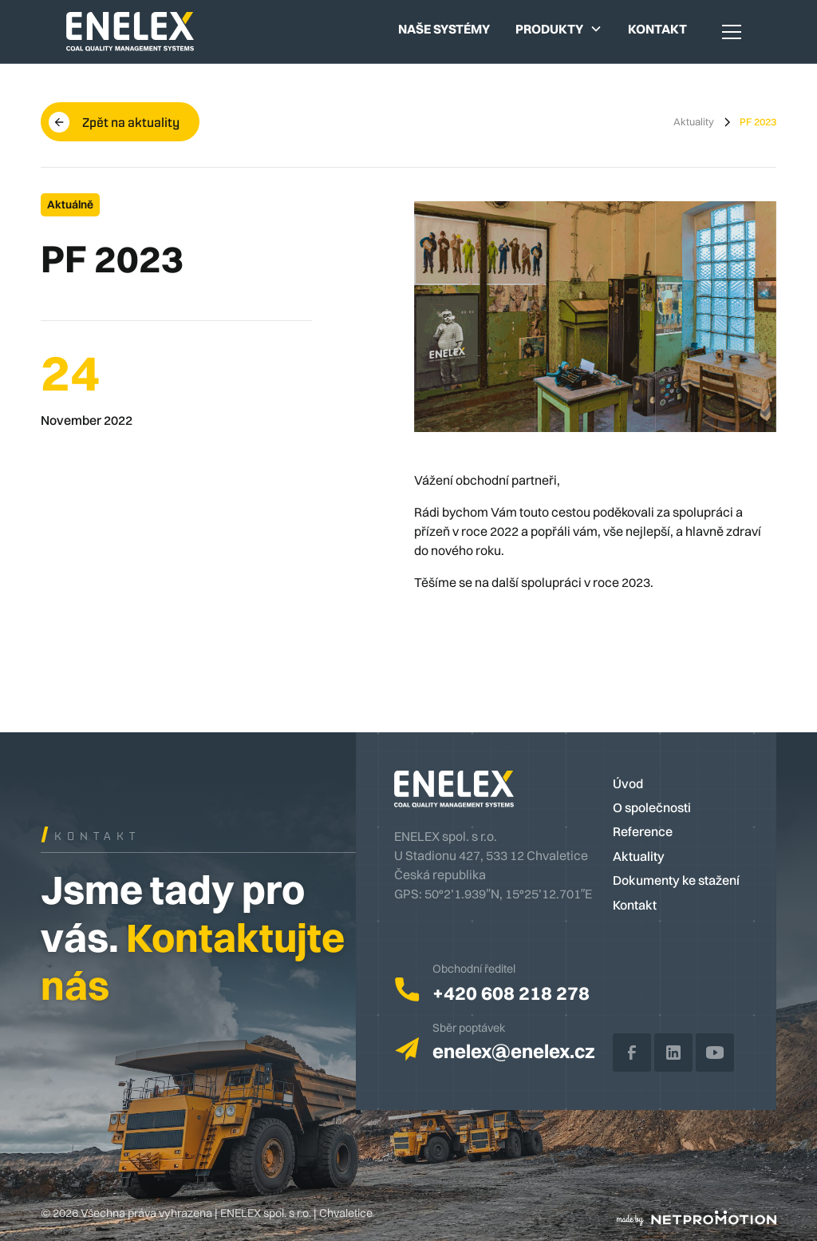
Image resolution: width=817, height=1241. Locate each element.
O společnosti (652, 807)
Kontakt (657, 29)
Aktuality (639, 856)
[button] (559, 29)
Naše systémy (444, 29)
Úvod (628, 783)
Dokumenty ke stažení (676, 880)
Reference (643, 831)
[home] (130, 31)
